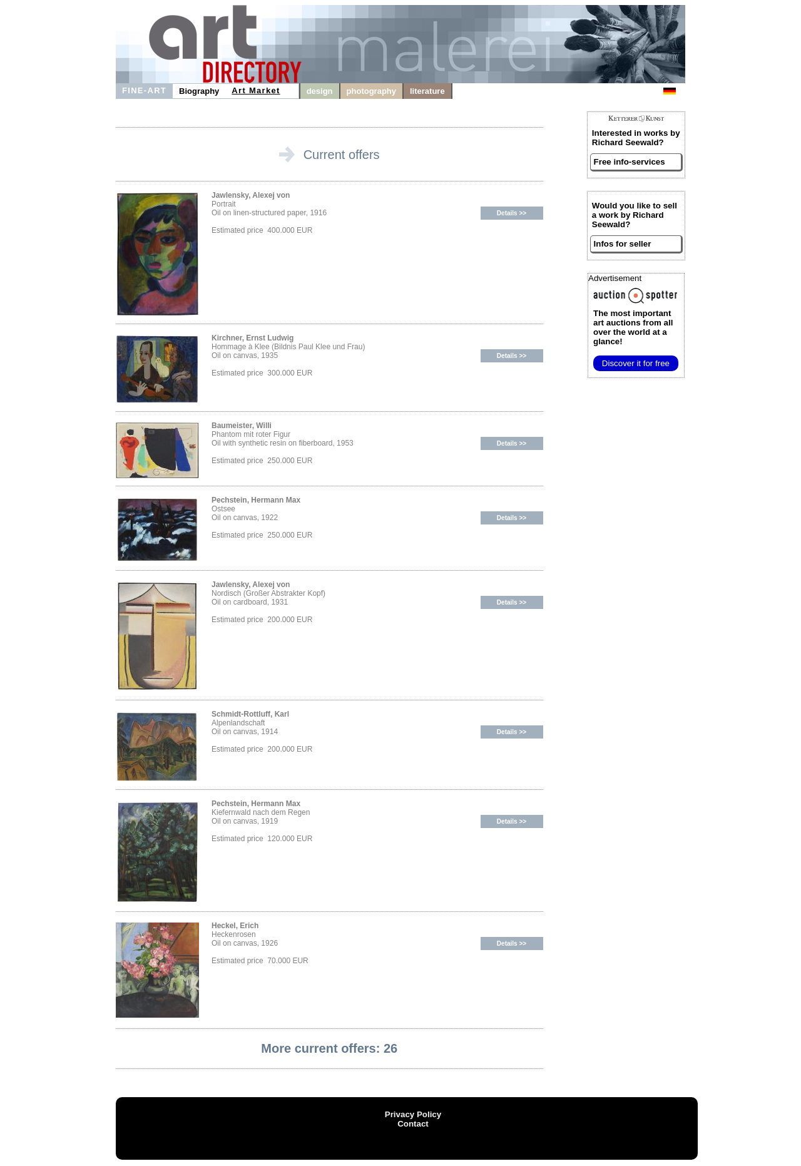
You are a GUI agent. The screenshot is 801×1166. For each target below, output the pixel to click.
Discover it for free (636, 363)
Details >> (511, 213)
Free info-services (629, 161)
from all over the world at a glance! (633, 327)
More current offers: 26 (329, 1048)
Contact (413, 1123)
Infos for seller (622, 243)
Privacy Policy (413, 1114)
